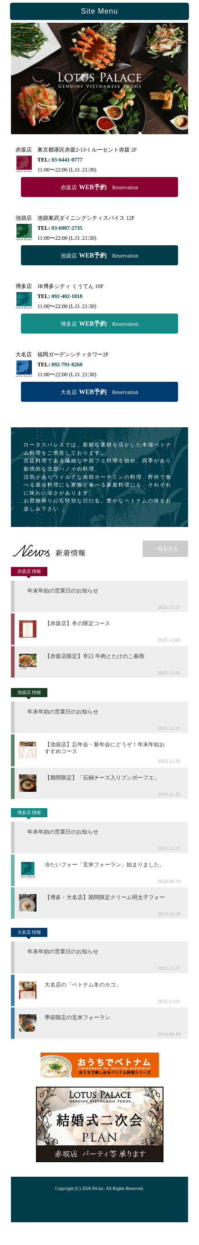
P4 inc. (98, 1188)
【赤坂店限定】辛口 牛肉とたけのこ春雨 (94, 656)
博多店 (99, 323)
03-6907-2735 (66, 228)
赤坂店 (99, 187)
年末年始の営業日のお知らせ (62, 590)
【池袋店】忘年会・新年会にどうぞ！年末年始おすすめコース (105, 747)
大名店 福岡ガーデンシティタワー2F (62, 354)
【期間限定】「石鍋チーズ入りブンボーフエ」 (102, 777)
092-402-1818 (66, 296)
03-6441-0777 (66, 160)
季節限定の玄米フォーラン (77, 1017)
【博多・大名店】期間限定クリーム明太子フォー (105, 897)
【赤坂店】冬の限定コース (77, 623)
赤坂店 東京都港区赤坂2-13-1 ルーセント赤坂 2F (76, 150)
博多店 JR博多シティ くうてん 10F (59, 286)
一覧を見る (165, 549)
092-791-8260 (66, 364)
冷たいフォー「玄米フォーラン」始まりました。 (105, 864)
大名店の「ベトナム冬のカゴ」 (83, 985)
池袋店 (99, 255)
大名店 (99, 392)
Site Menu (99, 11)
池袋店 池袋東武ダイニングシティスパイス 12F (75, 218)
